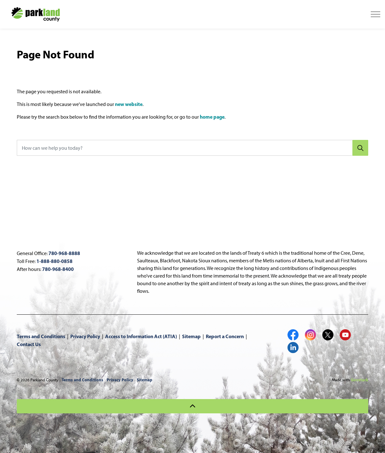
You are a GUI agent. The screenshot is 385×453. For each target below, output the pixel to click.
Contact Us (29, 344)
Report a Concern (225, 336)
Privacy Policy (85, 336)
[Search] (360, 148)
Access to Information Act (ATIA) (141, 336)
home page (212, 117)
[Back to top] (192, 406)
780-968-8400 (58, 269)
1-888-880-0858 (54, 261)
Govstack (359, 379)
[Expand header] (375, 14)
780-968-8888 (64, 253)
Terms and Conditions (41, 336)
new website (128, 104)
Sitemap (191, 336)
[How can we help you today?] (192, 148)
